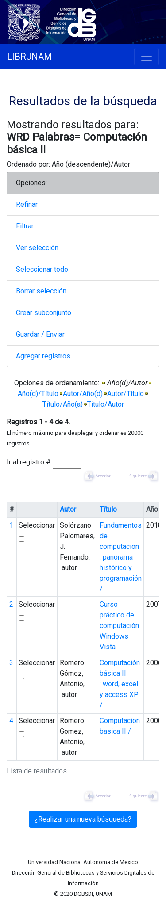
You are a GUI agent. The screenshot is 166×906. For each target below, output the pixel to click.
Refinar (27, 204)
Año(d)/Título (38, 393)
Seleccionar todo (42, 269)
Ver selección (37, 248)
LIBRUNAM (29, 56)
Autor (68, 509)
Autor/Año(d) (83, 393)
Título (108, 509)
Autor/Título (125, 393)
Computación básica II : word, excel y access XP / (120, 684)
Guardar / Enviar (40, 334)
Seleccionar (37, 525)
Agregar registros (43, 356)
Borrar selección (41, 291)
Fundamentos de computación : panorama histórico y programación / (121, 557)
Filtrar (25, 226)
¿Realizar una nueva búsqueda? (83, 819)
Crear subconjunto (43, 312)
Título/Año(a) (62, 404)
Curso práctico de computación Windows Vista (119, 625)
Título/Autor (105, 404)
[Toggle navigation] (146, 56)
